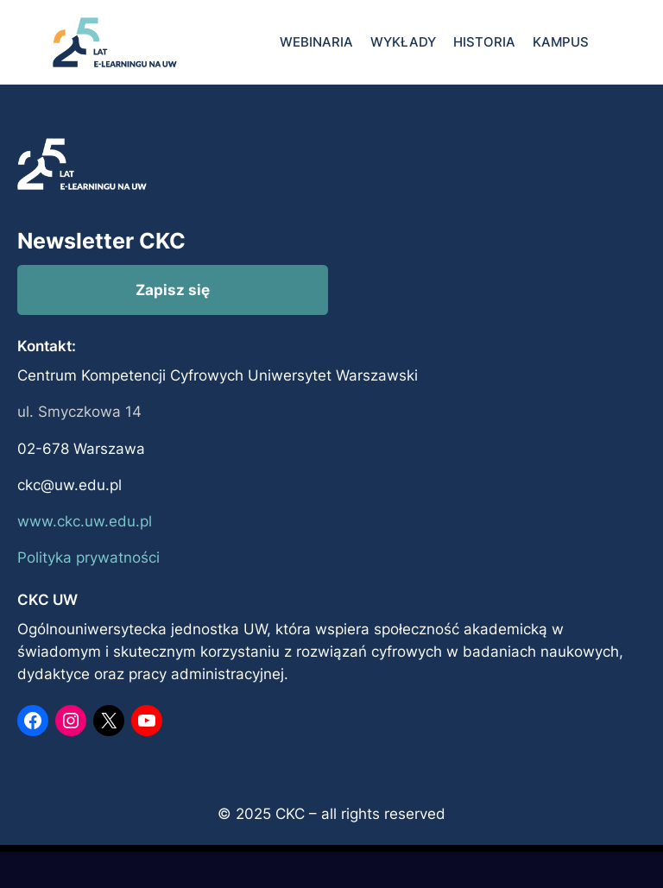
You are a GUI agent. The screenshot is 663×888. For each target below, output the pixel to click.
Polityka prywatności (88, 557)
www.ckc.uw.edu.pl (84, 521)
